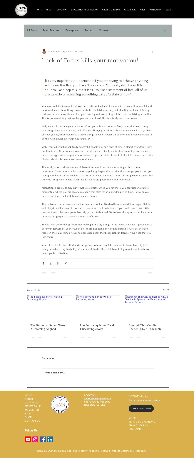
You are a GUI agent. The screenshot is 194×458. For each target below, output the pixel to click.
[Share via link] (65, 263)
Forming (104, 30)
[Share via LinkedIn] (58, 263)
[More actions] (152, 51)
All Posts (32, 30)
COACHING (31, 402)
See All (166, 290)
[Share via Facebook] (43, 263)
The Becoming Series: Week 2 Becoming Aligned (47, 327)
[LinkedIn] (50, 439)
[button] (165, 30)
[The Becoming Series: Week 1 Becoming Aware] (98, 307)
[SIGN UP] (141, 408)
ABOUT (29, 399)
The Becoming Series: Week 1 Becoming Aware (97, 327)
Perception (72, 30)
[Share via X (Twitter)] (50, 263)
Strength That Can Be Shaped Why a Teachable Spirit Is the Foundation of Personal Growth (145, 327)
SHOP (28, 417)
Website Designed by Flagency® (129, 451)
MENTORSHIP (33, 406)
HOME (28, 395)
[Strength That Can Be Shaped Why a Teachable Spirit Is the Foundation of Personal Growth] (147, 307)
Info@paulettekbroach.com (97, 398)
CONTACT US (32, 421)
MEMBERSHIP (33, 410)
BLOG (28, 413)
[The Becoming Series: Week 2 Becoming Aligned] (49, 307)
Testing (89, 30)
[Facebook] (43, 439)
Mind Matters (51, 30)
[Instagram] (35, 439)
